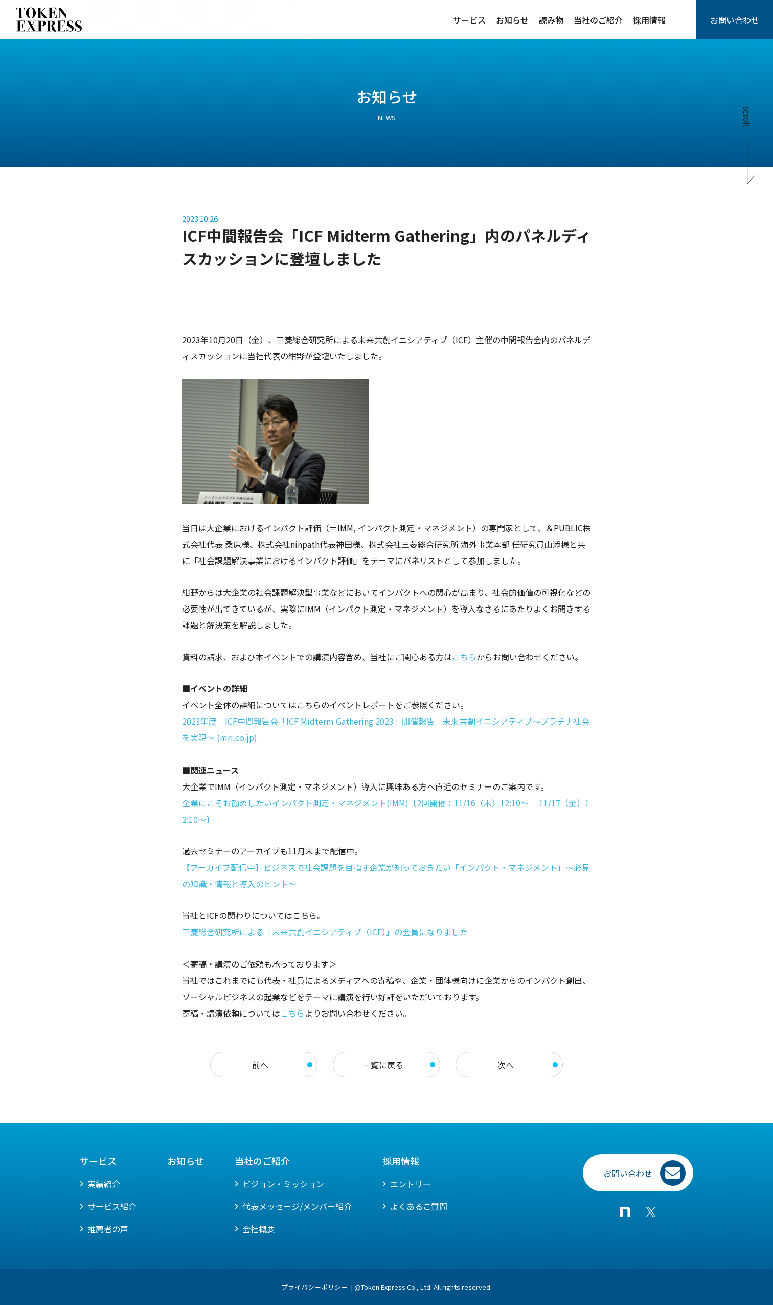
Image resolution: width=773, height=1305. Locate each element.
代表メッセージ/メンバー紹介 (297, 1206)
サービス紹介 (112, 1206)
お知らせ (512, 20)
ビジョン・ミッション (283, 1184)
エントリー (410, 1184)
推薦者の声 (107, 1229)
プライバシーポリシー (314, 1287)
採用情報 (649, 20)
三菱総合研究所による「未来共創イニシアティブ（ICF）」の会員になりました (326, 932)
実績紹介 (103, 1184)
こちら (292, 1013)
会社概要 (258, 1229)
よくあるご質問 (418, 1206)
